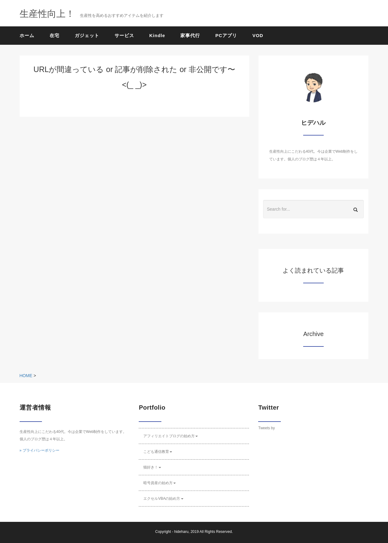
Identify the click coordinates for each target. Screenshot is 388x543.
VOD (257, 35)
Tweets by (266, 428)
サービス (124, 35)
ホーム (27, 35)
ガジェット (87, 35)
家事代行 (190, 35)
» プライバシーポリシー (39, 450)
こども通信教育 (157, 451)
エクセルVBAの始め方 (163, 498)
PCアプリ (226, 35)
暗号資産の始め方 (159, 483)
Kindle (157, 35)
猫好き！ (152, 467)
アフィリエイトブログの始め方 (170, 436)
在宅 (54, 35)
